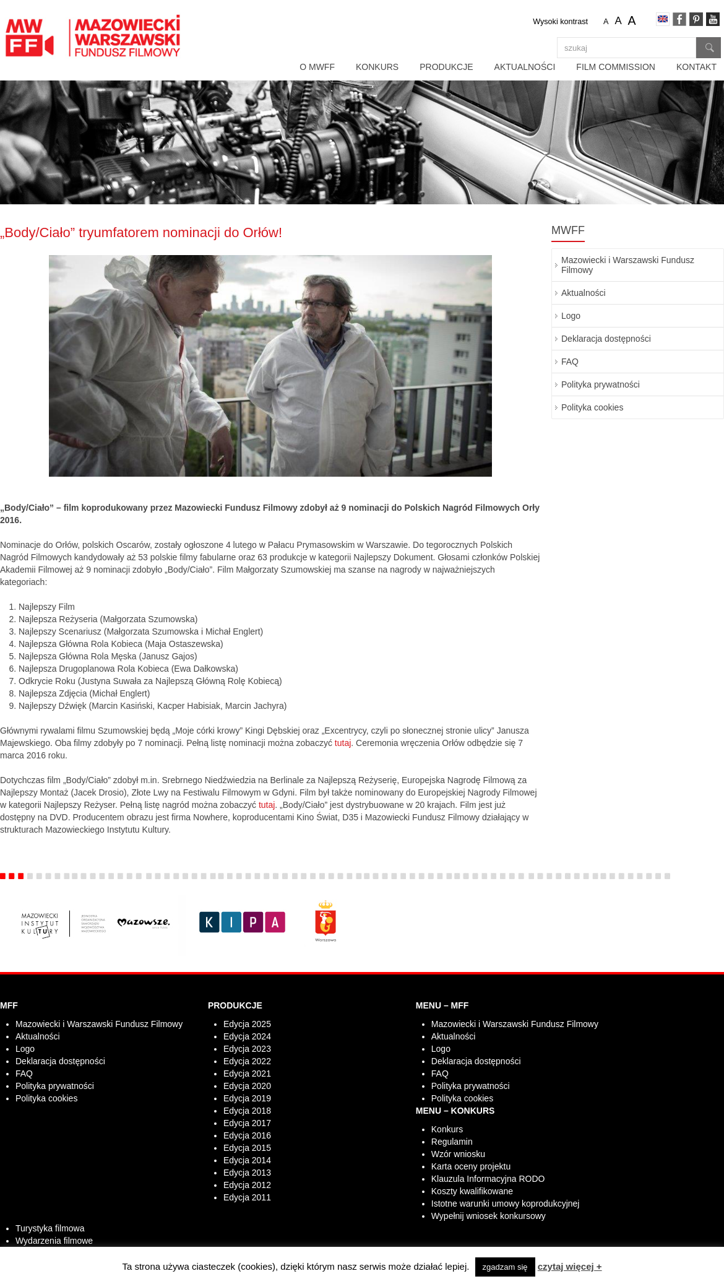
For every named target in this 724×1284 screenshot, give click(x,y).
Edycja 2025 (247, 1024)
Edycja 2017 (247, 1123)
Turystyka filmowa (50, 1228)
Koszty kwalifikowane (472, 1191)
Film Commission (615, 67)
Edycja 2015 (247, 1148)
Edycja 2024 (247, 1036)
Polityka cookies (592, 407)
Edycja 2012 (247, 1185)
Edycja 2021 (247, 1073)
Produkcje (446, 67)
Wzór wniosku (458, 1154)
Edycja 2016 (247, 1135)
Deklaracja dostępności (606, 339)
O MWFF (317, 67)
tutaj (343, 743)
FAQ (570, 362)
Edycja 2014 (247, 1160)
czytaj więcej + (570, 1266)
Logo (570, 316)
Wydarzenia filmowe (54, 1241)
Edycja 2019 (247, 1098)
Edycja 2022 (247, 1061)
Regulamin (452, 1142)
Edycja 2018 (247, 1111)
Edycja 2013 (247, 1173)
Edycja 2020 (247, 1086)
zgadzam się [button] (505, 1267)
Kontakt (696, 67)
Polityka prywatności (600, 384)
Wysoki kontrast (560, 21)
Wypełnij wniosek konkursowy (488, 1216)
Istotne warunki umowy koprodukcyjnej (505, 1203)
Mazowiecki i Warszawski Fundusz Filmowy (627, 265)
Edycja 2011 (247, 1197)
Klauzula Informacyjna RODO (488, 1179)
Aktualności (525, 67)
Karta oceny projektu (471, 1166)
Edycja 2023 (247, 1049)
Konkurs (377, 67)
